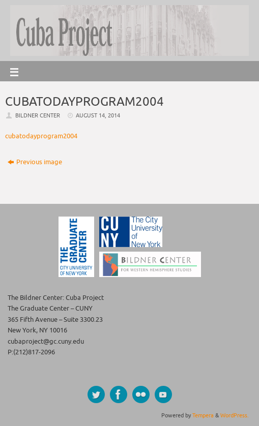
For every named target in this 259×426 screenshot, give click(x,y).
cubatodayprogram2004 (41, 136)
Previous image (35, 162)
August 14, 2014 (98, 115)
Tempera (203, 415)
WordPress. (234, 415)
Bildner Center (37, 115)
